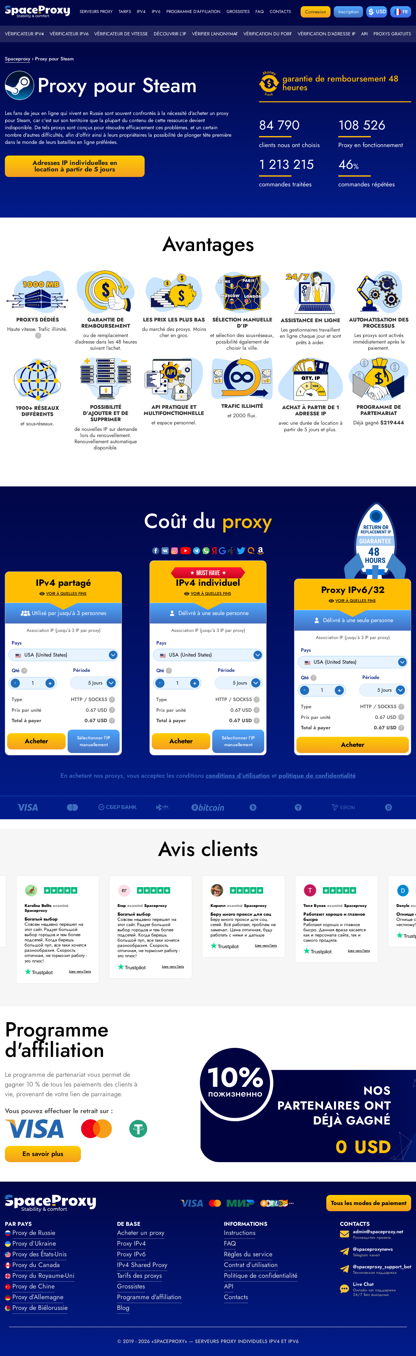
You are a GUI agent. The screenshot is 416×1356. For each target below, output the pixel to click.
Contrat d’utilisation (251, 1265)
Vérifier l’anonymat (215, 34)
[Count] (177, 683)
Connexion (315, 11)
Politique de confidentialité (260, 1275)
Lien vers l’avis (76, 972)
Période (226, 670)
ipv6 (156, 11)
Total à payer (171, 720)
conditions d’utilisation (238, 775)
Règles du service (248, 1254)
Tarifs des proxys (139, 1275)
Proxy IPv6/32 (352, 590)
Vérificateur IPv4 (24, 34)
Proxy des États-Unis (39, 1254)
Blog (123, 1307)
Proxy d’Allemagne (37, 1297)
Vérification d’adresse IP (327, 34)
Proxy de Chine (33, 1286)
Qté (164, 671)
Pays (161, 643)
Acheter (181, 741)
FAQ (230, 1243)
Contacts (280, 11)
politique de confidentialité (317, 775)
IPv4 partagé (63, 582)
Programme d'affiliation (193, 11)
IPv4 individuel (208, 582)
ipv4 (141, 11)
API (364, 34)
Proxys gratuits (392, 34)
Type (161, 699)
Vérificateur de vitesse (121, 34)
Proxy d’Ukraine (34, 1243)
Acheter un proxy (140, 1232)
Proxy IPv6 (131, 1254)
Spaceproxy (17, 58)
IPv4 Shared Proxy (142, 1265)
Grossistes (238, 11)
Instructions (239, 1232)
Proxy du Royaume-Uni (43, 1275)
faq (259, 11)
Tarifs (125, 11)
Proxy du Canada (36, 1265)
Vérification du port (267, 34)
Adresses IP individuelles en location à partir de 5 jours (74, 166)
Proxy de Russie (33, 1232)
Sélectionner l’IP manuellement (238, 741)
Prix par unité (171, 710)
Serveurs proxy (96, 11)
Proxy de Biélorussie (40, 1307)
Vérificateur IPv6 (69, 34)
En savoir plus (42, 1154)
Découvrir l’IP (170, 34)
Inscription (348, 11)
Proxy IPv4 (131, 1243)
